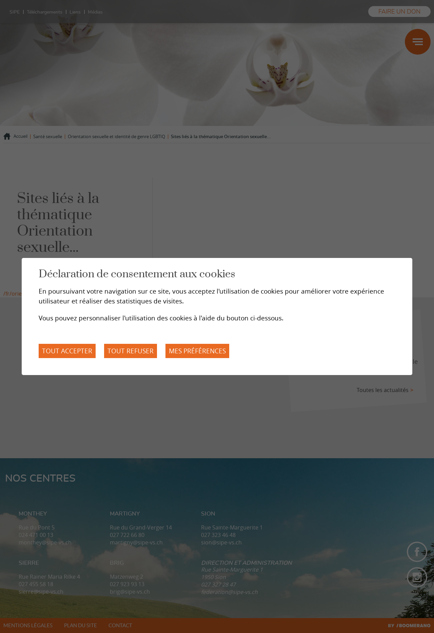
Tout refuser (130, 351)
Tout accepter (67, 351)
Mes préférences (197, 351)
